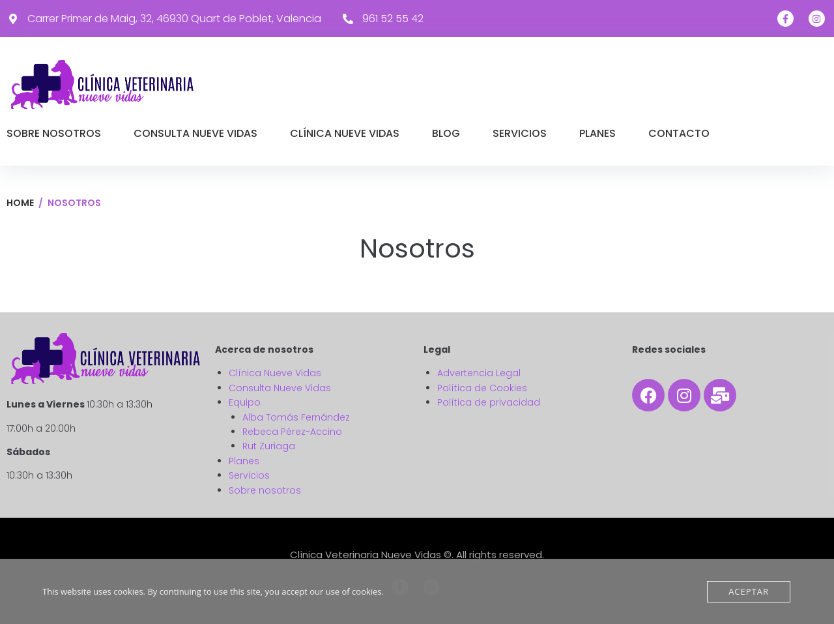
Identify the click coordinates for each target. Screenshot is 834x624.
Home (20, 202)
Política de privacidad (488, 402)
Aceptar (748, 591)
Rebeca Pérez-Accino (292, 431)
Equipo (245, 402)
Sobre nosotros (265, 490)
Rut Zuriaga (268, 446)
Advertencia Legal (479, 372)
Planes (244, 461)
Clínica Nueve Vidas (275, 372)
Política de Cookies (482, 387)
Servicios (249, 475)
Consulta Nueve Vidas (280, 387)
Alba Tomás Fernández (296, 417)
